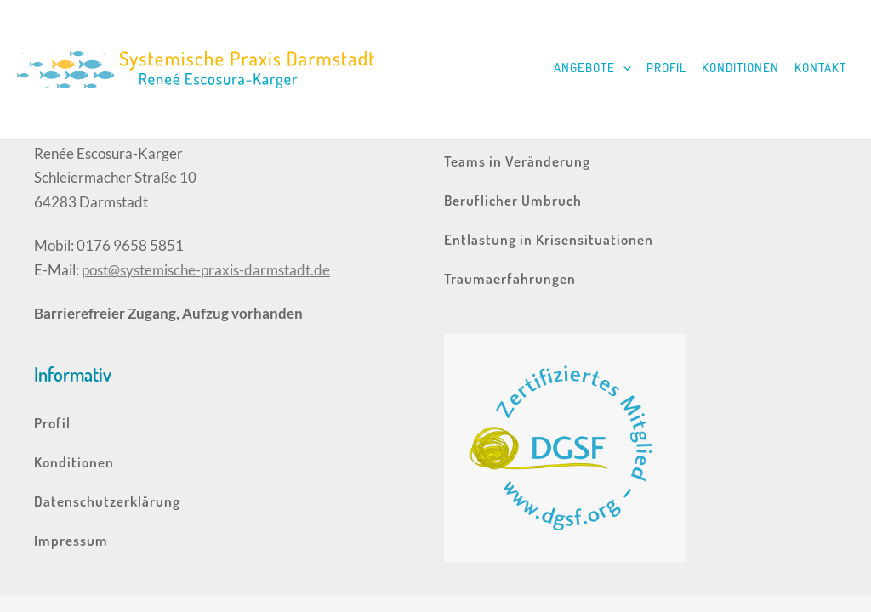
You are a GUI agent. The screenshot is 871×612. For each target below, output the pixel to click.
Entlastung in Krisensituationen (548, 239)
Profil (666, 68)
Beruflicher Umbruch (513, 200)
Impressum (71, 540)
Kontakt (820, 68)
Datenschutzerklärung (107, 501)
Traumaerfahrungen (510, 278)
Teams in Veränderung (517, 161)
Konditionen (740, 68)
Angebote (592, 68)
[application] (623, 68)
